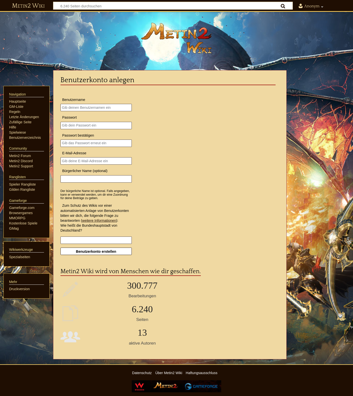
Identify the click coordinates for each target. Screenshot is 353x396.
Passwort (69, 117)
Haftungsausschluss (202, 373)
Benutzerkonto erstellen (96, 251)
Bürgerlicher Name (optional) (84, 171)
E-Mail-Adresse (74, 153)
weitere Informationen (99, 220)
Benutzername (73, 100)
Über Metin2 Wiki (168, 373)
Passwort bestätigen (78, 135)
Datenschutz (142, 373)
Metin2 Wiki (28, 5)
